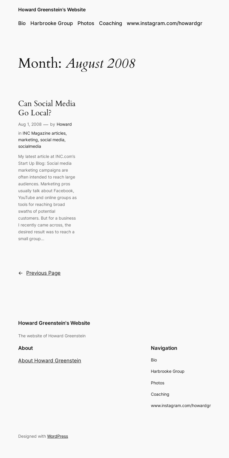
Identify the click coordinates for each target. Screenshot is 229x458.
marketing (28, 139)
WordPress (57, 436)
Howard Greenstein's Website (52, 10)
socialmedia (29, 146)
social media (52, 139)
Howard (64, 124)
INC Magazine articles (44, 133)
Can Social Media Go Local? (46, 108)
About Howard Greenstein (49, 361)
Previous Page (39, 273)
